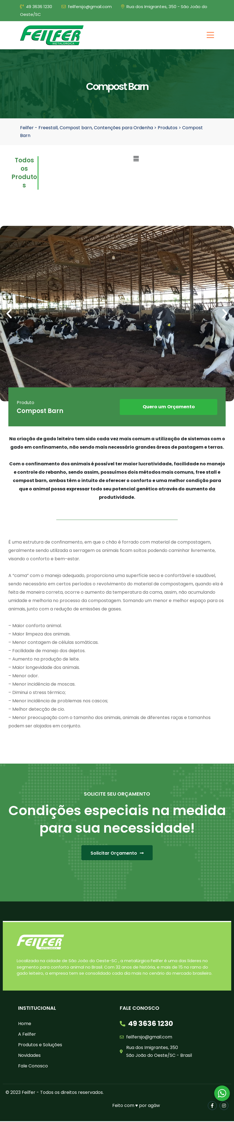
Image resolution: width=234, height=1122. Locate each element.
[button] (9, 313)
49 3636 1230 (36, 6)
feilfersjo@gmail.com (87, 6)
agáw (154, 1106)
